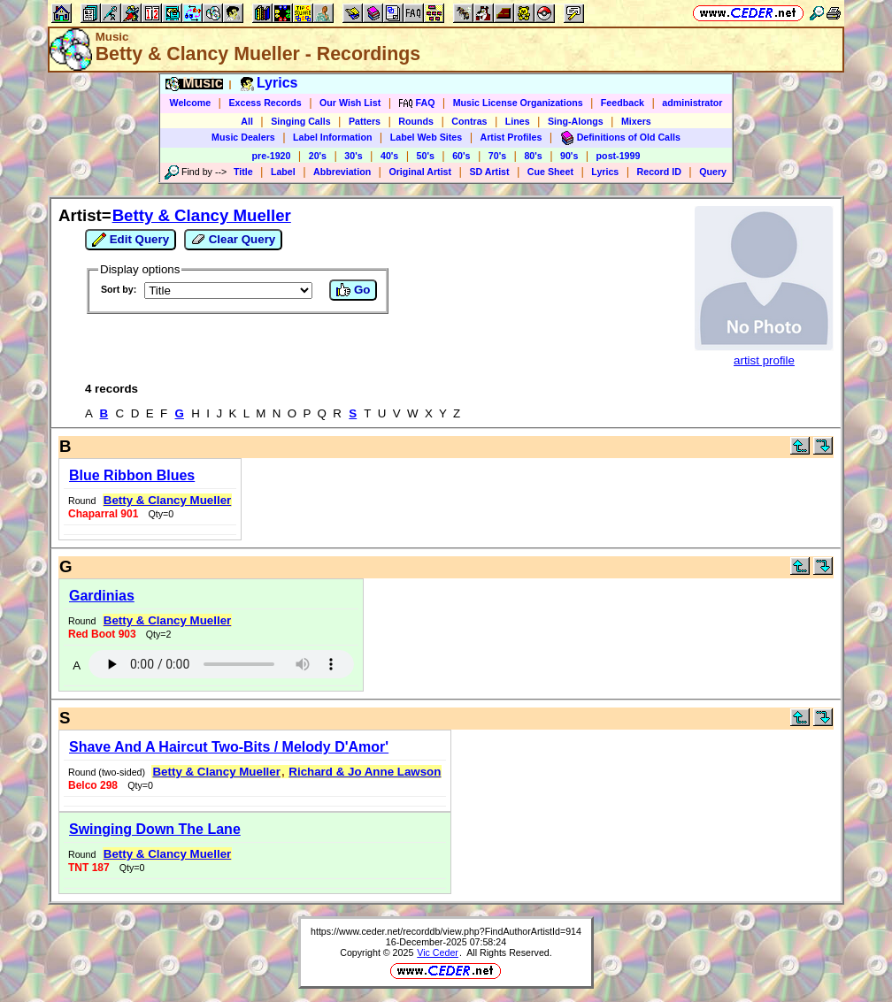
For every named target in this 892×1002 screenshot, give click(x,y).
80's (533, 155)
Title (243, 171)
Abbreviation (342, 171)
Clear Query (233, 240)
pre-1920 (271, 155)
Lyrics (605, 171)
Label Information (332, 137)
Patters (365, 121)
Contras (469, 121)
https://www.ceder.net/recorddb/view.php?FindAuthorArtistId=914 (446, 931)
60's (461, 155)
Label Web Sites (426, 137)
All (247, 121)
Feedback (622, 102)
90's (569, 155)
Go (353, 290)
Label (283, 171)
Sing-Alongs (576, 121)
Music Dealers (243, 137)
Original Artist (419, 171)
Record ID (659, 171)
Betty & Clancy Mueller (201, 215)
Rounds (416, 121)
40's (389, 155)
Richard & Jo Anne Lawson (364, 771)
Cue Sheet (550, 171)
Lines (517, 121)
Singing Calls (301, 121)
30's (353, 155)
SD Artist (489, 171)
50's (425, 155)
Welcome (190, 102)
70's (497, 155)
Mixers (636, 121)
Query (713, 171)
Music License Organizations (518, 102)
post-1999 (618, 155)
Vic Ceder (437, 952)
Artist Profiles (511, 137)
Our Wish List (350, 102)
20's (318, 155)
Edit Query (130, 240)
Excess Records (264, 102)
